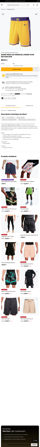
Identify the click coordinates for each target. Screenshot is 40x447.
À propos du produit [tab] (10, 105)
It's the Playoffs (10, 117)
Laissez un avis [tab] (29, 105)
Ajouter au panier (17, 69)
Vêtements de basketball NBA (9, 119)
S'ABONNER (34, 444)
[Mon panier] (37, 5)
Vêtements (3, 9)
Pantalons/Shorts (10, 9)
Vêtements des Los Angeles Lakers (27, 119)
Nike (3, 117)
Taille (14, 63)
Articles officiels (20, 117)
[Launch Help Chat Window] (35, 441)
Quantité (2, 63)
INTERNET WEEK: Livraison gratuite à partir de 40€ (19, 1)
